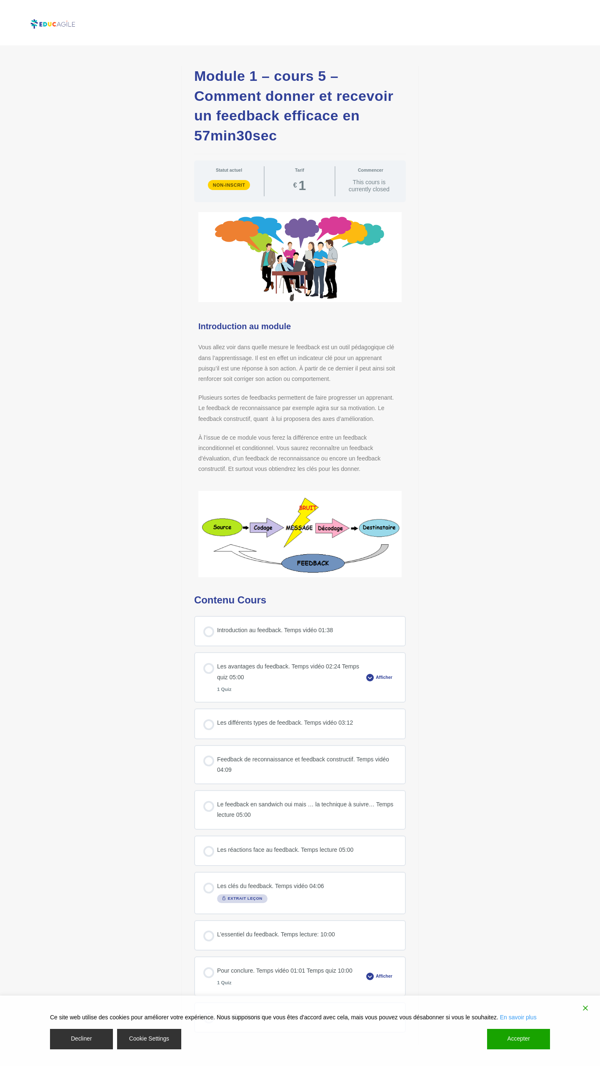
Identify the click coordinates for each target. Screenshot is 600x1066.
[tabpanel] (300, 395)
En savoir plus (518, 1017)
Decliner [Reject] (81, 1039)
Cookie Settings (149, 1039)
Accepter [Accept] (518, 1039)
